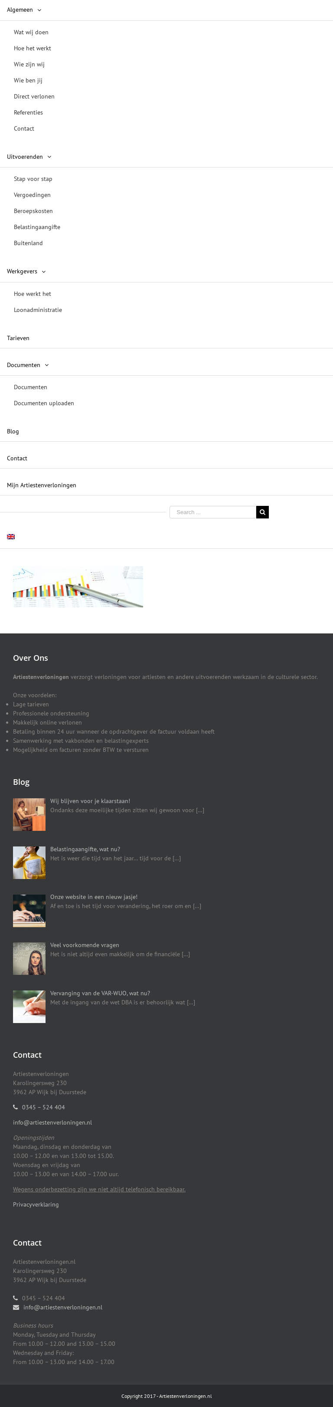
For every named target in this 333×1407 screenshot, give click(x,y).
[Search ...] (213, 512)
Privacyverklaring (36, 1204)
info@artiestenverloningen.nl (52, 1122)
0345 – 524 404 (43, 1107)
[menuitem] (166, 70)
